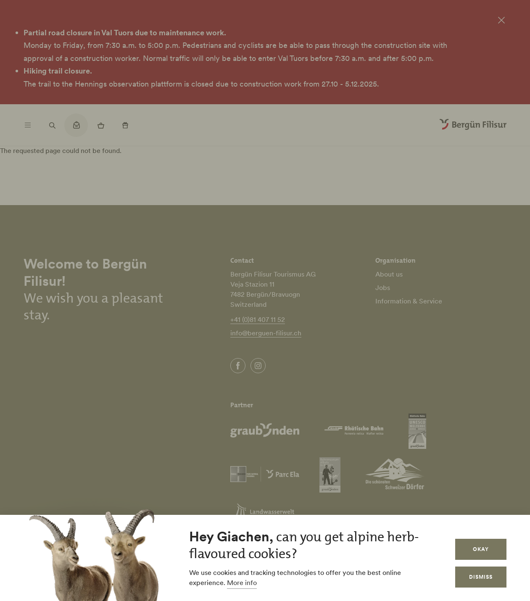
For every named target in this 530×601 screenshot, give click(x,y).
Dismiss (481, 577)
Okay (481, 549)
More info (242, 582)
